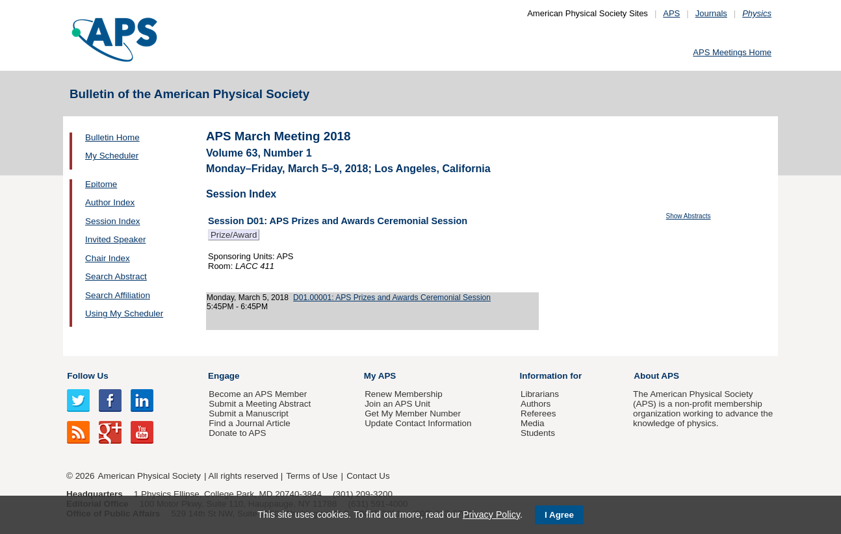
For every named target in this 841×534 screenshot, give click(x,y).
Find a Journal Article (249, 423)
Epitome (101, 184)
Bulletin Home (112, 137)
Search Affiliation (117, 295)
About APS (656, 376)
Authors (535, 404)
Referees (538, 413)
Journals (711, 13)
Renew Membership (404, 394)
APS (671, 13)
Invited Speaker (115, 239)
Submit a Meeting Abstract (260, 404)
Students (538, 433)
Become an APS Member (258, 394)
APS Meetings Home (732, 52)
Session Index (112, 221)
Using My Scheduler (124, 313)
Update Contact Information (418, 423)
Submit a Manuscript (248, 413)
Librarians (540, 394)
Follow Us (87, 376)
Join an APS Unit (397, 404)
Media (533, 423)
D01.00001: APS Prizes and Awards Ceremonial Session (392, 297)
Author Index (110, 202)
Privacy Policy (491, 514)
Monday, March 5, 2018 (248, 297)
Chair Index (107, 258)
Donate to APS (237, 433)
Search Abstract (116, 276)
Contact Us (367, 476)
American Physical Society (149, 476)
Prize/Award (234, 235)
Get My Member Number (413, 413)
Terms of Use (311, 476)
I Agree (559, 515)
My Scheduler (111, 155)
